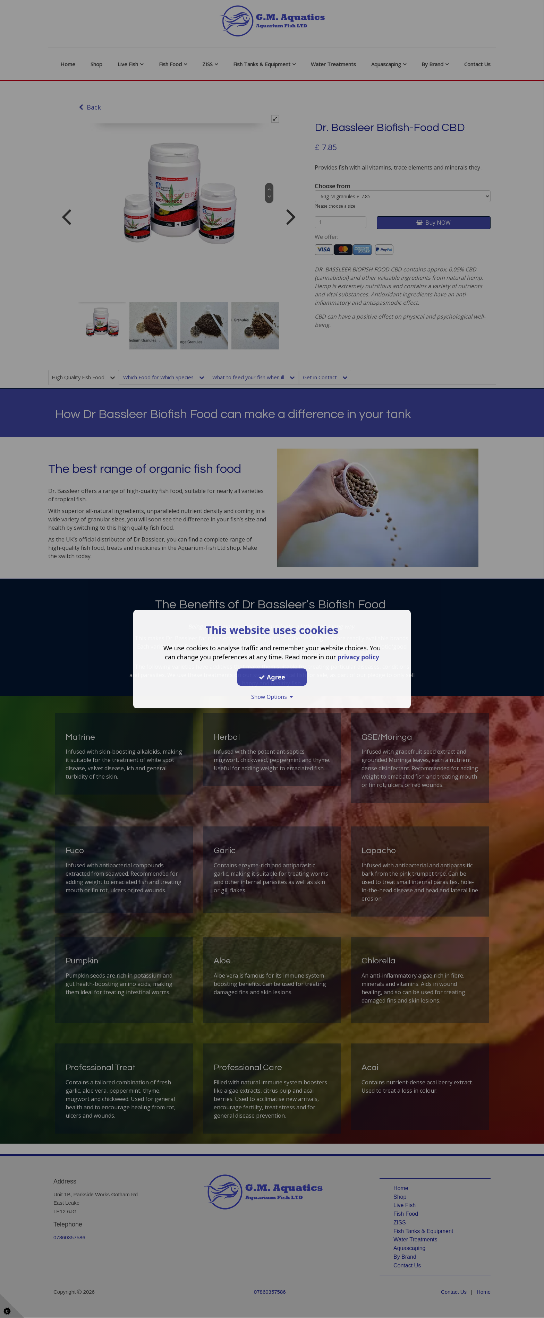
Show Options (272, 697)
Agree (272, 677)
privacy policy (358, 657)
